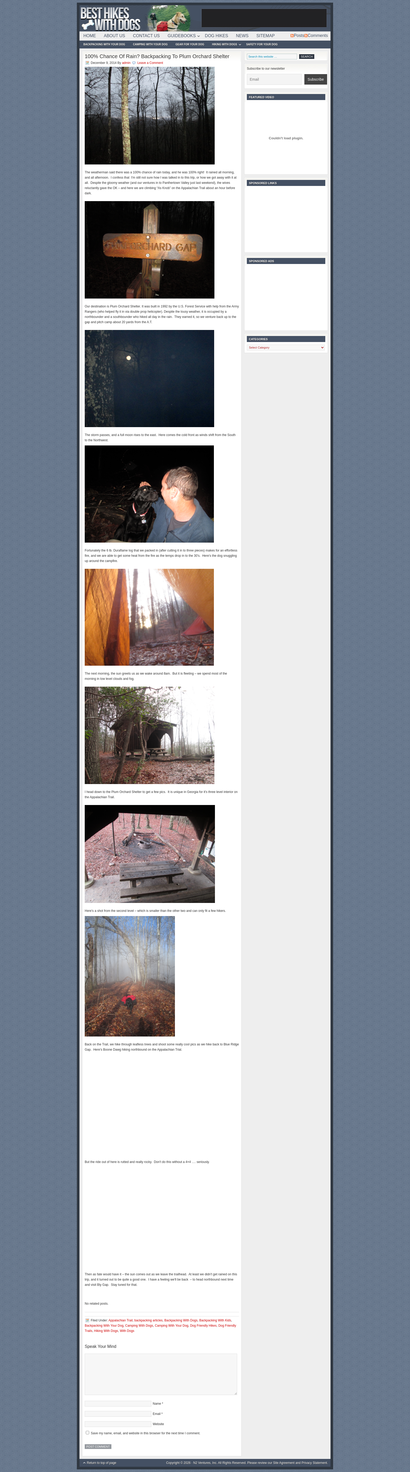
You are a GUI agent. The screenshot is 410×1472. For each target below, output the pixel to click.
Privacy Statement (314, 1463)
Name (157, 1403)
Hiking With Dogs (224, 45)
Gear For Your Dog (189, 44)
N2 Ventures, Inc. (205, 1463)
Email (157, 1414)
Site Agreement (284, 1463)
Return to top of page (101, 1463)
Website (158, 1424)
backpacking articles (148, 1320)
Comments (318, 35)
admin (126, 63)
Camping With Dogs (139, 1325)
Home (89, 36)
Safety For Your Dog (262, 44)
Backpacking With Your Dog (104, 44)
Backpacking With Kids (215, 1320)
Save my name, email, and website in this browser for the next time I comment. (145, 1433)
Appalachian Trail (121, 1320)
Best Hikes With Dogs (139, 18)
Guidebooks (182, 37)
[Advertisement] (264, 18)
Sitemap (266, 36)
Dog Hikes (216, 36)
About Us (114, 36)
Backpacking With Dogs (181, 1320)
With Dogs (127, 1331)
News (242, 36)
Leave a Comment (150, 63)
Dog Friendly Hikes (203, 1325)
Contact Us (146, 36)
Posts (299, 35)
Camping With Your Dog (150, 44)
